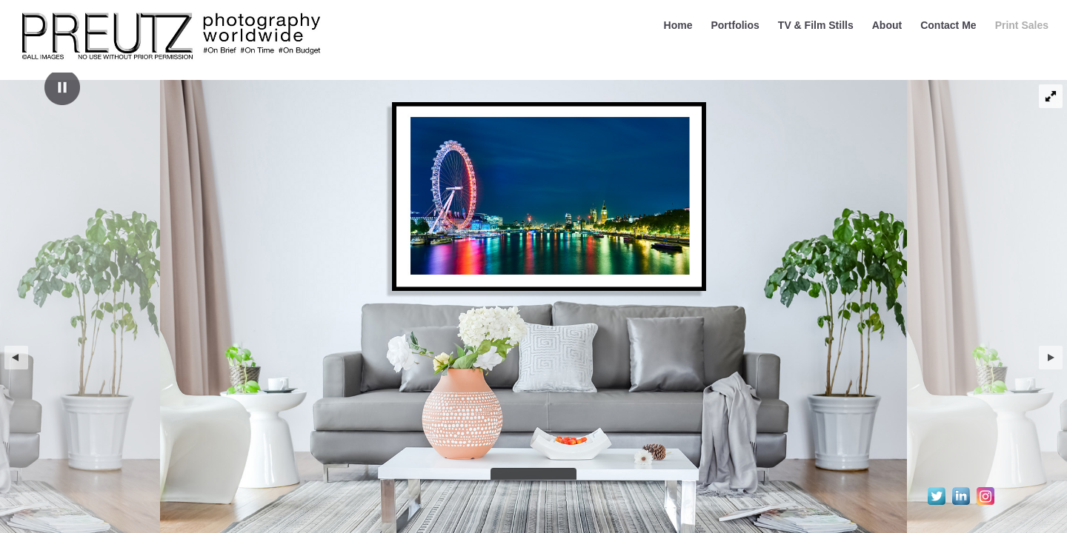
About (887, 25)
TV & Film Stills (816, 25)
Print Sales (1021, 25)
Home (678, 25)
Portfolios (735, 25)
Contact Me (948, 25)
